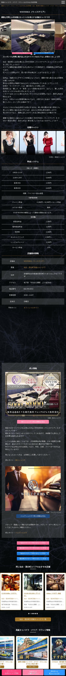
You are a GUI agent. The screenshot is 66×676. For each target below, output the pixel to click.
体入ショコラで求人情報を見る (33, 422)
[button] (31, 54)
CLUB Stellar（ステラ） (9, 593)
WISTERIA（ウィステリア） (34, 261)
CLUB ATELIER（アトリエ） (32, 594)
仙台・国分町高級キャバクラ (35, 267)
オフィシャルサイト (31, 308)
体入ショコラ (20, 460)
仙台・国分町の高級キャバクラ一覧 (33, 619)
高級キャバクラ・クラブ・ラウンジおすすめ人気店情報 (19, 2)
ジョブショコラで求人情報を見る (33, 516)
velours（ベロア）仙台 (53, 593)
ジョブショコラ (21, 533)
